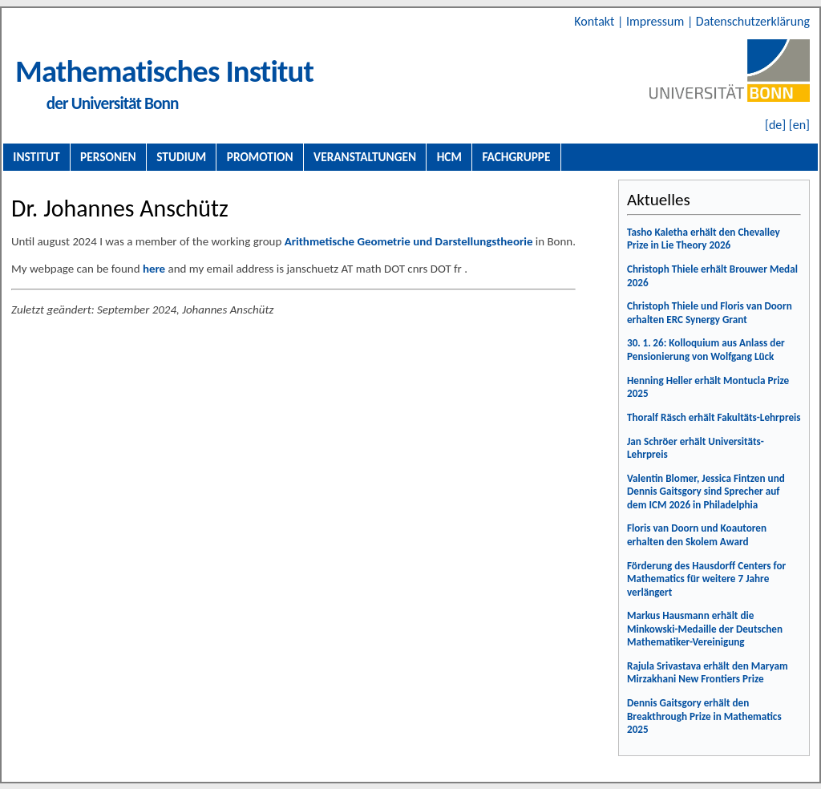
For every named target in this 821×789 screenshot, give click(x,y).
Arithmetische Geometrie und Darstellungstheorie (409, 241)
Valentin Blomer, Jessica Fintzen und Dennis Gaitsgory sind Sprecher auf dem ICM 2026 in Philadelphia (706, 491)
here (154, 268)
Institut (36, 156)
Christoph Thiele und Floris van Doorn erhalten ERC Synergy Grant (709, 312)
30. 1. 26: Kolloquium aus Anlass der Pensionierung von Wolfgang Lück (706, 349)
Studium (181, 156)
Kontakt (595, 21)
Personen (108, 156)
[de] (775, 124)
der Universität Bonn (113, 103)
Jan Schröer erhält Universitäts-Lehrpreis (695, 448)
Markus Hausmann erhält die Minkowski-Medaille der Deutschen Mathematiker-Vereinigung (705, 629)
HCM (449, 156)
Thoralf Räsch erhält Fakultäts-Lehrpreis (714, 417)
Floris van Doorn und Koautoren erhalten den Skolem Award (696, 534)
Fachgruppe (516, 156)
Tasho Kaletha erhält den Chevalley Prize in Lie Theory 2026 (703, 239)
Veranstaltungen (364, 156)
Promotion (260, 156)
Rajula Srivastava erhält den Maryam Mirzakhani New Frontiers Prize (707, 672)
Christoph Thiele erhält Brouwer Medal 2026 (712, 275)
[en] (799, 124)
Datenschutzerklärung (753, 21)
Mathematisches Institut (164, 71)
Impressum (656, 21)
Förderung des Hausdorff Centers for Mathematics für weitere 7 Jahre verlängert (706, 579)
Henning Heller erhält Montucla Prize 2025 (708, 387)
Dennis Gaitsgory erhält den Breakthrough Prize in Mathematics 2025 (704, 716)
